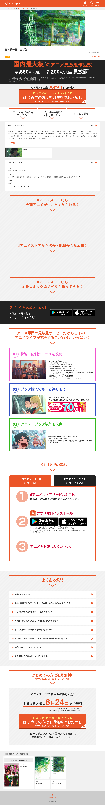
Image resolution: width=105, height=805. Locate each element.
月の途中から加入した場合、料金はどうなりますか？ (36, 621)
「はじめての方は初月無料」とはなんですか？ (34, 612)
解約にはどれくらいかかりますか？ (29, 647)
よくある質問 (80, 113)
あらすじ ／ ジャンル (52, 125)
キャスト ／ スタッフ (52, 162)
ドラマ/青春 (11, 143)
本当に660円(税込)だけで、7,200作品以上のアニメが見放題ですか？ (43, 603)
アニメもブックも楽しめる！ (23, 114)
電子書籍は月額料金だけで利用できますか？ (33, 656)
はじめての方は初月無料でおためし (52, 97)
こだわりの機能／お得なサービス (52, 114)
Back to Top (52, 796)
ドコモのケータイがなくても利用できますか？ (34, 630)
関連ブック (96, 56)
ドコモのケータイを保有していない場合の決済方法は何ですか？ (41, 639)
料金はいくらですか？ (24, 594)
